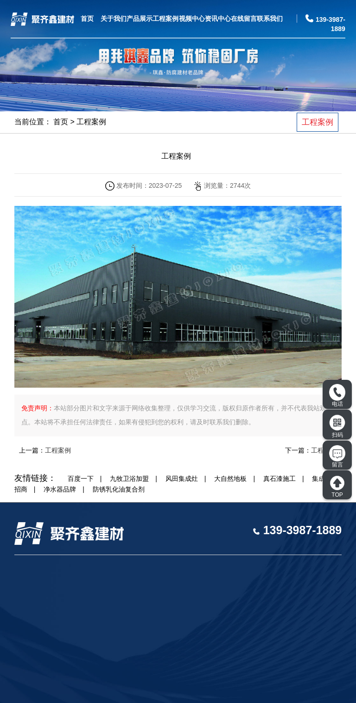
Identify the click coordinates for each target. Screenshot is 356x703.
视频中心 (192, 18)
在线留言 (244, 18)
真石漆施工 (279, 478)
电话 (337, 395)
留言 (337, 456)
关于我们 (114, 18)
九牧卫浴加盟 (129, 478)
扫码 (337, 426)
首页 (87, 18)
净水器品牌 (60, 489)
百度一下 (81, 478)
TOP (337, 486)
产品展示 (140, 18)
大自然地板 (230, 478)
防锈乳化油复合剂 (119, 489)
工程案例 (165, 18)
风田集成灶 (181, 478)
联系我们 (270, 18)
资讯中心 (218, 18)
